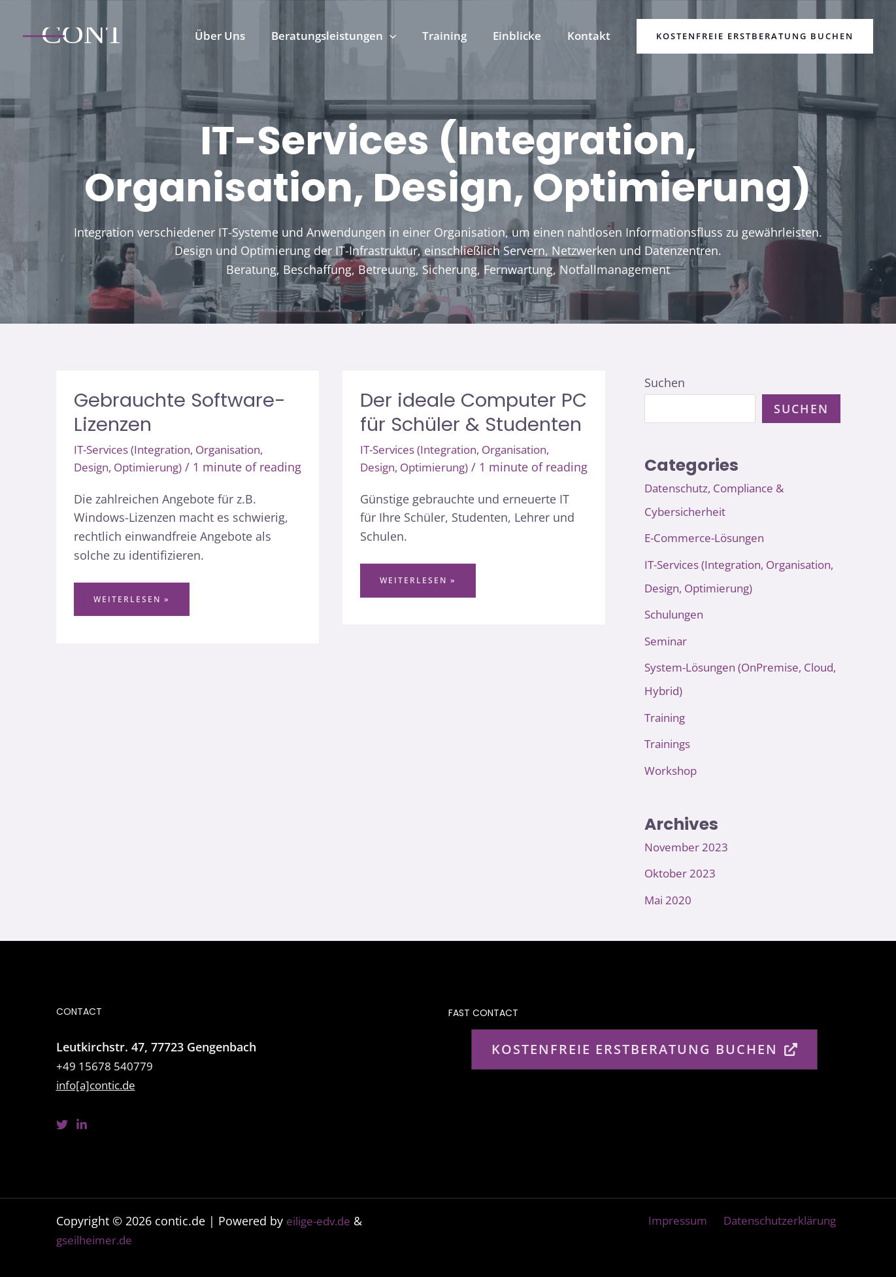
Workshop (672, 770)
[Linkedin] (82, 1124)
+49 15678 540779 (105, 1066)
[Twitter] (62, 1124)
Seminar (667, 641)
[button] (403, 36)
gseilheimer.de (97, 1240)
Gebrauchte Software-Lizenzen (183, 412)
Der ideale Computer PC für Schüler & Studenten (461, 424)
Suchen (664, 382)
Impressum (677, 1221)
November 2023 (688, 847)
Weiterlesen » (131, 621)
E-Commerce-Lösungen (708, 537)
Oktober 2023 (681, 873)
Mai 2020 (669, 900)
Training (666, 717)
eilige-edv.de (321, 1221)
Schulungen (676, 614)
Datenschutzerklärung (780, 1221)
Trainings (669, 743)
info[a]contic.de (99, 1084)
